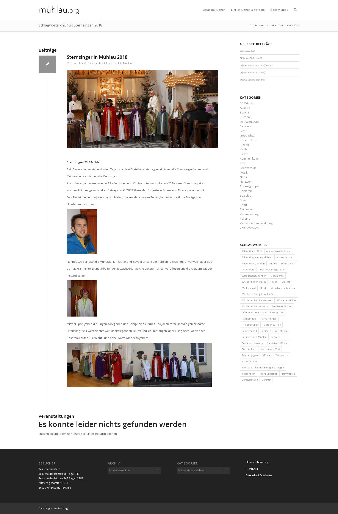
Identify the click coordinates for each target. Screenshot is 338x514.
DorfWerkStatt (249, 122)
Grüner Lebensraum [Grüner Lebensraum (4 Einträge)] (254, 281)
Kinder (244, 149)
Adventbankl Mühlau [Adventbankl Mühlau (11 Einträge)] (278, 251)
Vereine (245, 219)
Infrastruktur (248, 140)
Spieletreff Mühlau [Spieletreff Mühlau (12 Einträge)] (277, 343)
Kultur (106, 63)
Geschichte (247, 135)
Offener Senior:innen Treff (252, 72)
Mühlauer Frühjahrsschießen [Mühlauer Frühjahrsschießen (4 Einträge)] (258, 294)
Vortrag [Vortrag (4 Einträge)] (266, 379)
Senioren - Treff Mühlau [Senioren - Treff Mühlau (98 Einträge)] (274, 330)
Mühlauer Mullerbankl (251, 58)
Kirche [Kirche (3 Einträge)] (273, 281)
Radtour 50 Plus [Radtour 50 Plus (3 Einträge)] (272, 324)
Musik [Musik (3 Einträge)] (263, 288)
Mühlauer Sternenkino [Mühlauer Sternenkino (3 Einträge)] (255, 306)
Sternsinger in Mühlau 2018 (97, 57)
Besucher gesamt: (50, 487)
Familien (245, 126)
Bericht (244, 112)
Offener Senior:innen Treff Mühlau (256, 65)
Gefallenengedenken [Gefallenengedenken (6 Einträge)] (254, 275)
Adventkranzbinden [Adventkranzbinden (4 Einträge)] (253, 263)
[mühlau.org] (59, 9)
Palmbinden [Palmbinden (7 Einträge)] (249, 318)
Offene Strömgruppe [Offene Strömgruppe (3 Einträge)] (254, 312)
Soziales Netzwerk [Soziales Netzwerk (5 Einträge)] (252, 343)
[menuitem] (214, 9)
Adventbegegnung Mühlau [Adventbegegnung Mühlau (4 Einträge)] (257, 257)
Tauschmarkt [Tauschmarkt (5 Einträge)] (249, 361)
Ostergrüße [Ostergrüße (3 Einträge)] (276, 312)
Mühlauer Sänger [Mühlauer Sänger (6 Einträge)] (282, 306)
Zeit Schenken (249, 228)
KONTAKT (252, 469)
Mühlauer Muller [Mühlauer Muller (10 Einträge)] (286, 300)
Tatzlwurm (247, 209)
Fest (242, 131)
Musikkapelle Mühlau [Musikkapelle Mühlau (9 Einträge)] (283, 288)
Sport (243, 205)
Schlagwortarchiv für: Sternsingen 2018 (70, 25)
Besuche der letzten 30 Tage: (57, 474)
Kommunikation (250, 158)
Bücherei (246, 117)
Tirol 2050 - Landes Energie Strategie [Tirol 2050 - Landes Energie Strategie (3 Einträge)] (263, 367)
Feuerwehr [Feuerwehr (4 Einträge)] (248, 269)
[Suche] (295, 9)
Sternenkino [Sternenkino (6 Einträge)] (249, 349)
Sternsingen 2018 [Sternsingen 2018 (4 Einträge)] (270, 349)
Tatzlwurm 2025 (247, 51)
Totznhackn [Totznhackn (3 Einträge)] (248, 373)
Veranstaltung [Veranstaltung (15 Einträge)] (250, 379)
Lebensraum (248, 168)
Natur (243, 177)
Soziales (245, 195)
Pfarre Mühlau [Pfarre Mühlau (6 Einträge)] (268, 318)
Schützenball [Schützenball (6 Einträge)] (249, 330)
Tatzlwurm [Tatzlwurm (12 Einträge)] (281, 355)
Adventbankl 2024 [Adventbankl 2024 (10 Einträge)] (252, 251)
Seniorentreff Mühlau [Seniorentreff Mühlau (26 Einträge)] (254, 337)
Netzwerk (246, 181)
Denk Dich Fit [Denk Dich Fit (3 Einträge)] (288, 263)
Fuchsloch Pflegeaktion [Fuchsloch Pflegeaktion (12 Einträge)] (272, 269)
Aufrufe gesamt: (49, 483)
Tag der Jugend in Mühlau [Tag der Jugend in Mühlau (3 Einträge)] (256, 355)
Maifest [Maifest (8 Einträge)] (286, 281)
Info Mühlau (125, 63)
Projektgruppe (249, 186)
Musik (244, 172)
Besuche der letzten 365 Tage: (58, 478)
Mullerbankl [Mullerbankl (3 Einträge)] (249, 288)
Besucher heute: (49, 469)
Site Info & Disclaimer (260, 475)
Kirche (98, 63)
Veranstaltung (249, 214)
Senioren (246, 191)
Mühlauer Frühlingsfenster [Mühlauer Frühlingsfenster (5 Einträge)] (257, 300)
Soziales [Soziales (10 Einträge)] (275, 337)
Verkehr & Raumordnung (256, 223)
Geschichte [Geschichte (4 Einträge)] (277, 275)
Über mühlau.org (257, 462)
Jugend (244, 145)
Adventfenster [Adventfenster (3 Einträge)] (284, 257)
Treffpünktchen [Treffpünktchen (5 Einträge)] (269, 373)
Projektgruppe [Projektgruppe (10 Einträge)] (250, 324)
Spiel (243, 200)
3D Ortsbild (247, 103)
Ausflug (245, 108)
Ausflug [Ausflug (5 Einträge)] (273, 263)
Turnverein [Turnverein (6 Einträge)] (288, 373)
